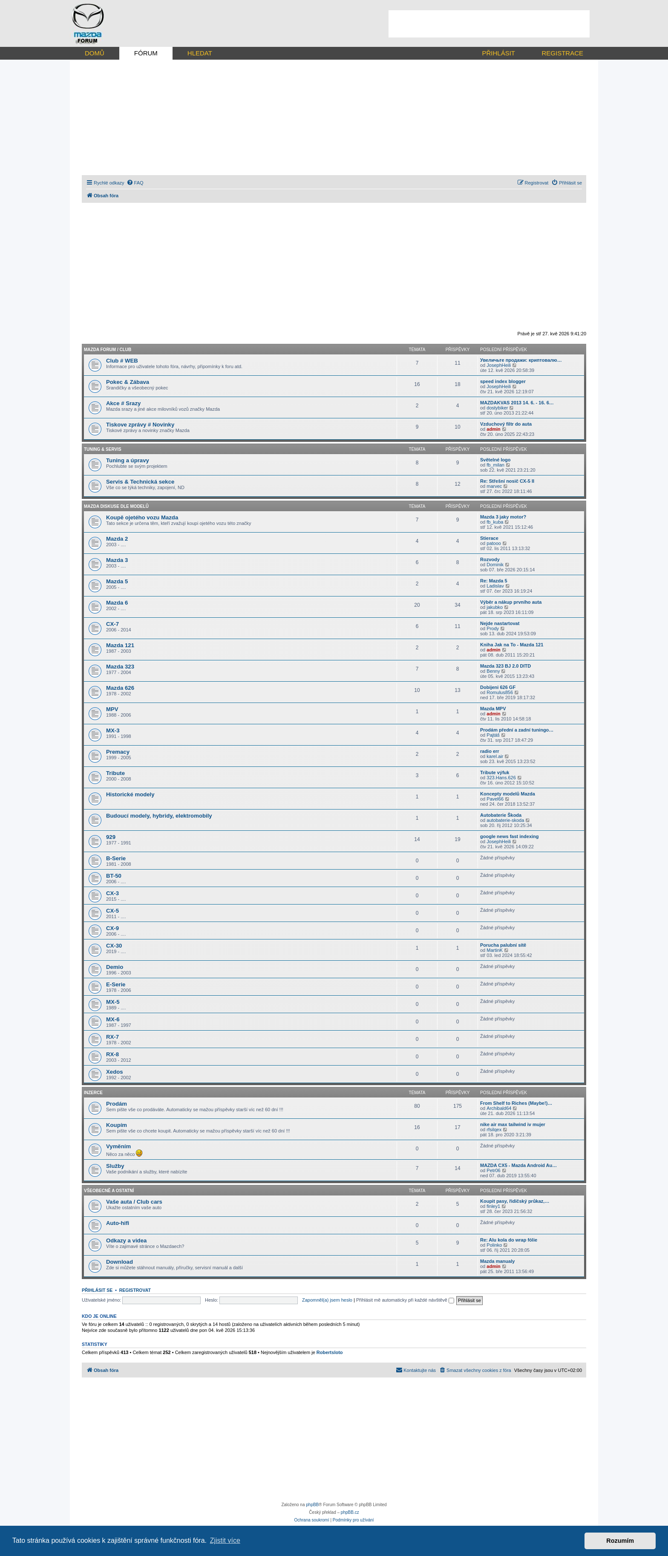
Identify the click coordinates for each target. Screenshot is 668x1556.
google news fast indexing (509, 836)
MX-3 (113, 730)
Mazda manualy (497, 1261)
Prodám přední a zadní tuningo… (516, 729)
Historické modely (130, 794)
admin (493, 429)
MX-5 (113, 1002)
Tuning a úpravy (127, 460)
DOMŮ (94, 53)
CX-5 (112, 911)
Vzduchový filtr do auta (506, 423)
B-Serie (116, 858)
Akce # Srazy (123, 403)
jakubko (495, 607)
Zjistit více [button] (225, 1540)
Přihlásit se (97, 1290)
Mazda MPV (493, 708)
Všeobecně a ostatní (109, 1190)
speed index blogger (503, 381)
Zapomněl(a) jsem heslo (327, 1299)
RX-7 (112, 1037)
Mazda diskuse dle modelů (116, 506)
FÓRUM (146, 53)
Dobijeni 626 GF (497, 687)
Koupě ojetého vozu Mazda (142, 517)
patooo (494, 543)
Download (119, 1262)
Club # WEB (122, 360)
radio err (489, 751)
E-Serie (115, 984)
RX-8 (112, 1054)
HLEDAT (199, 53)
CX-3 (112, 893)
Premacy (118, 752)
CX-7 (112, 624)
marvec (494, 486)
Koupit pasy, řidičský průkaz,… (514, 1201)
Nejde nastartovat (499, 623)
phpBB (312, 1504)
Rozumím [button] (620, 1540)
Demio (114, 967)
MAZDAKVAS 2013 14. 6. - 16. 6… (517, 402)
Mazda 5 (117, 581)
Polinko (494, 1245)
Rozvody (490, 559)
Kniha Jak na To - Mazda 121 (511, 644)
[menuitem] (135, 183)
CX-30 (114, 945)
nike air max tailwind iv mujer (512, 1124)
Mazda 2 (117, 539)
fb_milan (495, 464)
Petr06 (493, 1170)
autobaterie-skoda (505, 820)
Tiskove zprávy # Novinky (140, 424)
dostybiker (497, 407)
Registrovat (135, 1290)
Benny (493, 671)
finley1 (493, 1206)
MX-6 (113, 1019)
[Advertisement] (489, 24)
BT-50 (113, 876)
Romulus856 (500, 692)
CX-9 (112, 928)
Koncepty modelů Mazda (507, 793)
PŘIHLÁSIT (498, 53)
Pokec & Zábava (127, 382)
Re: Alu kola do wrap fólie (508, 1239)
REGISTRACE (562, 53)
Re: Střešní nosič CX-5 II (507, 481)
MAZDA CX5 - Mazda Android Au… (518, 1165)
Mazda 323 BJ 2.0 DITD (505, 666)
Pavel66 (495, 798)
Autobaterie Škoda (500, 815)
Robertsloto (330, 1352)
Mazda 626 (120, 688)
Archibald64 (499, 1108)
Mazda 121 (120, 645)
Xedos (114, 1072)
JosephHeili (499, 365)
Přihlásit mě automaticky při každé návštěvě (405, 1299)
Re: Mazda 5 (493, 580)
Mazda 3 (117, 560)
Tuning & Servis (102, 449)
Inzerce (93, 1092)
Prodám (116, 1104)
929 (110, 837)
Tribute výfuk (494, 772)
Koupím (116, 1125)
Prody (493, 628)
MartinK (495, 950)
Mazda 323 (120, 666)
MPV (112, 709)
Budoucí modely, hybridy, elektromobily (159, 816)
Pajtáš (493, 735)
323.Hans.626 (501, 777)
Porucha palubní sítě (503, 945)
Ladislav (495, 585)
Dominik (495, 564)
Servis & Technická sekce (140, 481)
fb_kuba (495, 521)
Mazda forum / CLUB (107, 349)
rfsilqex (494, 1129)
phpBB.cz (350, 1512)
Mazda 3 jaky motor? (503, 516)
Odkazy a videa (126, 1240)
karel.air (495, 756)
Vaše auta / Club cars (134, 1202)
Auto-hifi (117, 1223)
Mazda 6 (117, 602)
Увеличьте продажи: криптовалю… (521, 360)
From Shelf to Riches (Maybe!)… (516, 1103)
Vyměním (118, 1146)
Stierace (489, 538)
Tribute (115, 773)
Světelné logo (495, 459)
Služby (115, 1166)
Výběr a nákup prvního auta (510, 602)
